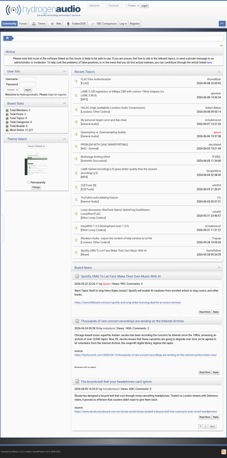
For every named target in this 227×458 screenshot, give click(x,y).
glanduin (216, 93)
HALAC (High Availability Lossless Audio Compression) (113, 107)
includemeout (213, 120)
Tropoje (216, 238)
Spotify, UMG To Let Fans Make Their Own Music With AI (114, 250)
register (62, 94)
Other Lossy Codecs (93, 217)
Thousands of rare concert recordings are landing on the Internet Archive (132, 321)
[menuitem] (212, 426)
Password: (12, 84)
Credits (28, 452)
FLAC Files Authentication (96, 79)
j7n (219, 197)
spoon (217, 132)
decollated (215, 144)
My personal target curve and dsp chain (104, 120)
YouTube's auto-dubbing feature (99, 197)
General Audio (90, 123)
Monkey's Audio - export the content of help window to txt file (116, 238)
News (85, 254)
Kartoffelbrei (213, 250)
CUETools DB (88, 185)
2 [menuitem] (205, 426)
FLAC (85, 83)
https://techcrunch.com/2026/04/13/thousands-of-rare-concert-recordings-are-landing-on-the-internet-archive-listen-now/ (146, 354)
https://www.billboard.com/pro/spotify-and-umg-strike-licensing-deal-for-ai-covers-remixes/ (128, 302)
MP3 (84, 99)
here (209, 62)
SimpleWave (213, 170)
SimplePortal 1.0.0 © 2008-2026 (46, 452)
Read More (204, 312)
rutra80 (216, 211)
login (51, 94)
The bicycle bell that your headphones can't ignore (116, 381)
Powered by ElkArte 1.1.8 (12, 452)
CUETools (87, 189)
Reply (216, 312)
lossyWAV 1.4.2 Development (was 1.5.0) (105, 226)
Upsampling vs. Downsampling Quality (103, 132)
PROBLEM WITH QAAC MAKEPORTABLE (104, 144)
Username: (12, 79)
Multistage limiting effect (95, 156)
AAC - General (90, 148)
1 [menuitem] (200, 426)
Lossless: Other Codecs (95, 111)
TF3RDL (216, 156)
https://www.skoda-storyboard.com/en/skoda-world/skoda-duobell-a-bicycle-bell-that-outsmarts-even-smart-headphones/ (146, 411)
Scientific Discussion (94, 160)
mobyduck (109, 328)
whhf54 (216, 185)
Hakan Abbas (213, 107)
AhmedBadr (214, 79)
